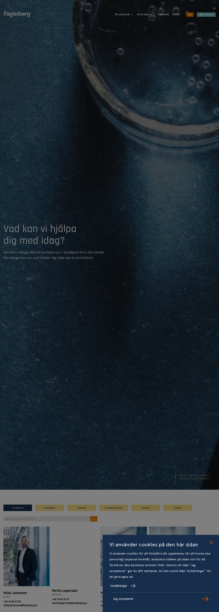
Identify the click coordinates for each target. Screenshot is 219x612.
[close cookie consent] (211, 542)
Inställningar (123, 586)
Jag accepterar (161, 599)
